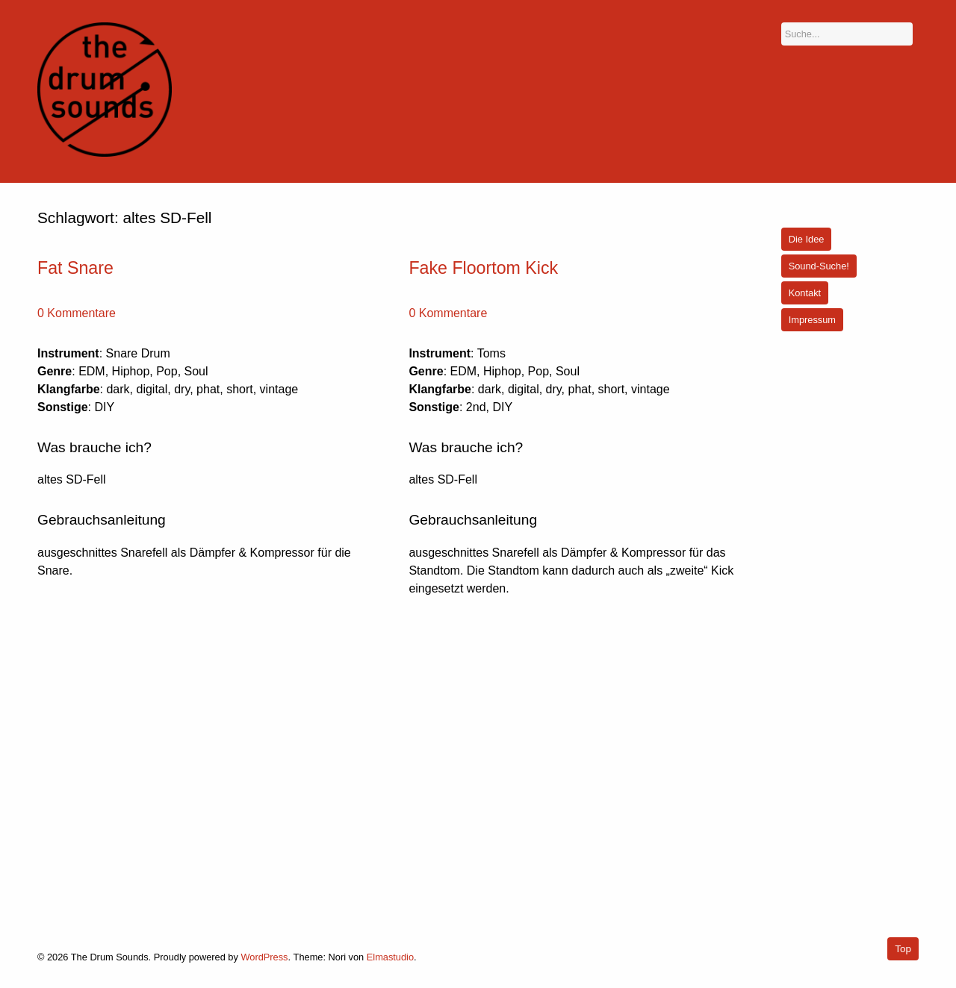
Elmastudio (390, 957)
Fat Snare (75, 268)
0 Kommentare (76, 313)
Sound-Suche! (819, 266)
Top (903, 948)
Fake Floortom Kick (483, 268)
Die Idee (807, 239)
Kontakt (805, 292)
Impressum (812, 319)
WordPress (264, 957)
